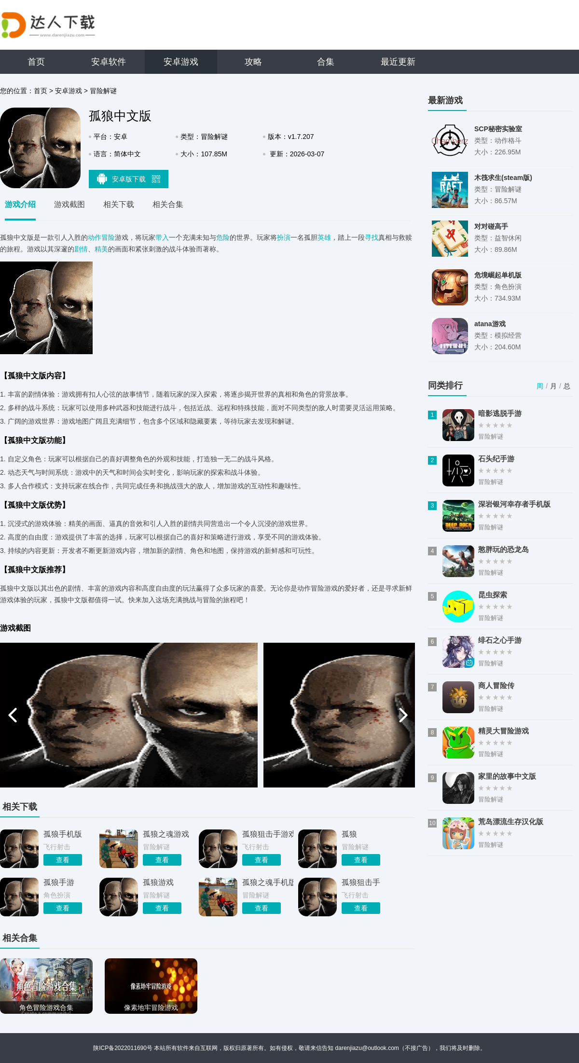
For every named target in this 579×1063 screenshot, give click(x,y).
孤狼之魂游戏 (166, 834)
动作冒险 (101, 237)
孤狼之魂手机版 (267, 882)
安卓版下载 (129, 178)
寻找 (371, 237)
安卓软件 (108, 62)
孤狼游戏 (158, 882)
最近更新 (398, 62)
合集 (325, 62)
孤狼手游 (58, 882)
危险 (223, 237)
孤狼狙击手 (361, 882)
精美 (101, 249)
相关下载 (118, 204)
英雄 (324, 237)
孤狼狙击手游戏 (267, 834)
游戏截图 (69, 204)
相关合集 (167, 204)
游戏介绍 (20, 204)
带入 (162, 237)
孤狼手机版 (62, 834)
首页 (36, 62)
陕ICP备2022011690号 (122, 1048)
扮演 (283, 237)
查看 (62, 860)
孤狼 (349, 834)
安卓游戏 (181, 62)
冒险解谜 (103, 91)
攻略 (253, 62)
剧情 (81, 249)
